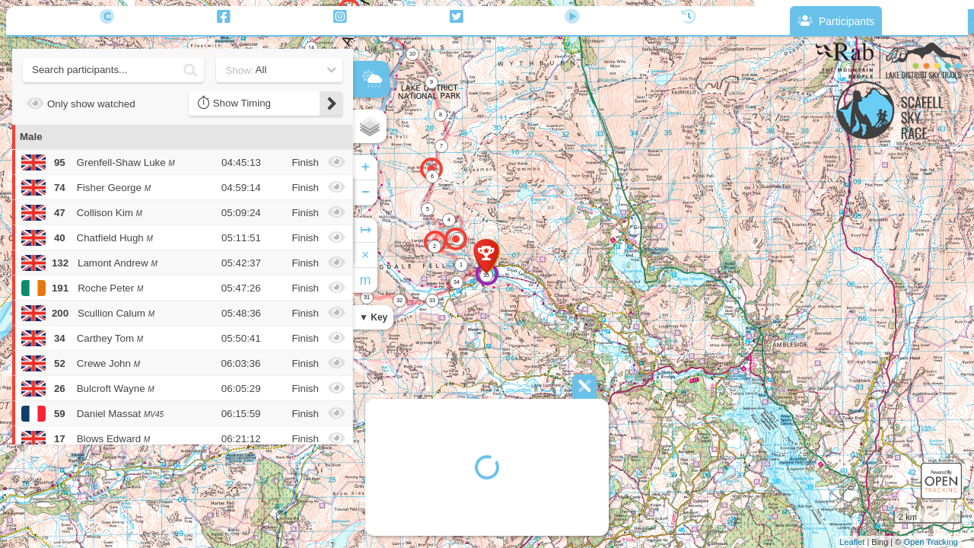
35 (486, 275)
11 (384, 35)
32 (399, 300)
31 (367, 297)
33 (432, 300)
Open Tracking (930, 541)
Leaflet (851, 541)
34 (457, 282)
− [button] (365, 192)
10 (412, 53)
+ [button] (365, 167)
